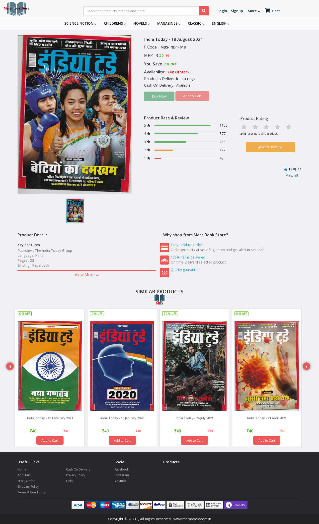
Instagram (122, 475)
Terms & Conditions (31, 492)
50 (161, 55)
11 (300, 169)
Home (21, 469)
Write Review (270, 147)
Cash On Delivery (78, 469)
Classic (196, 23)
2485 (243, 133)
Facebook (122, 469)
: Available (182, 85)
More (254, 10)
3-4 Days (188, 78)
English (220, 23)
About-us (23, 475)
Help (69, 481)
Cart (272, 10)
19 (290, 169)
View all (292, 175)
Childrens (115, 23)
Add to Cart (50, 440)
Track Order (26, 481)
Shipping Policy (28, 486)
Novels (141, 23)
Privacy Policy (75, 475)
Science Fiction (80, 23)
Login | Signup (230, 10)
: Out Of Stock (177, 72)
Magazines (168, 23)
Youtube (121, 481)
